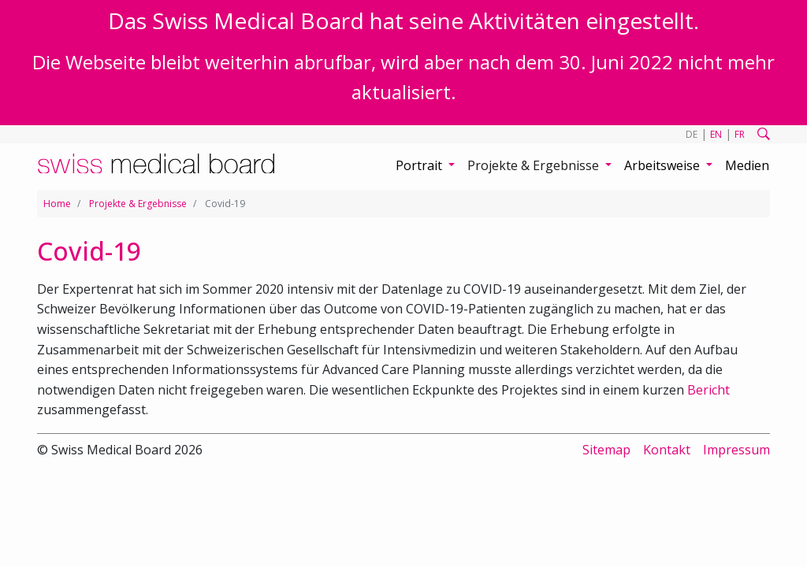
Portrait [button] (420, 165)
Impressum (736, 449)
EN (716, 134)
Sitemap (606, 449)
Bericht (708, 389)
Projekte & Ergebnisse (138, 203)
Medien (747, 165)
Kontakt (666, 449)
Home (57, 203)
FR (739, 134)
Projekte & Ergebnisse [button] (534, 165)
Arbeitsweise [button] (663, 165)
